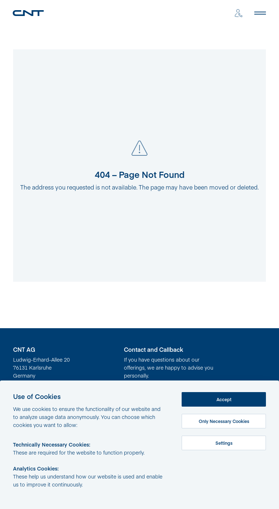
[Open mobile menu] (260, 13)
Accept (224, 399)
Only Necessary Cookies (224, 421)
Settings (223, 443)
